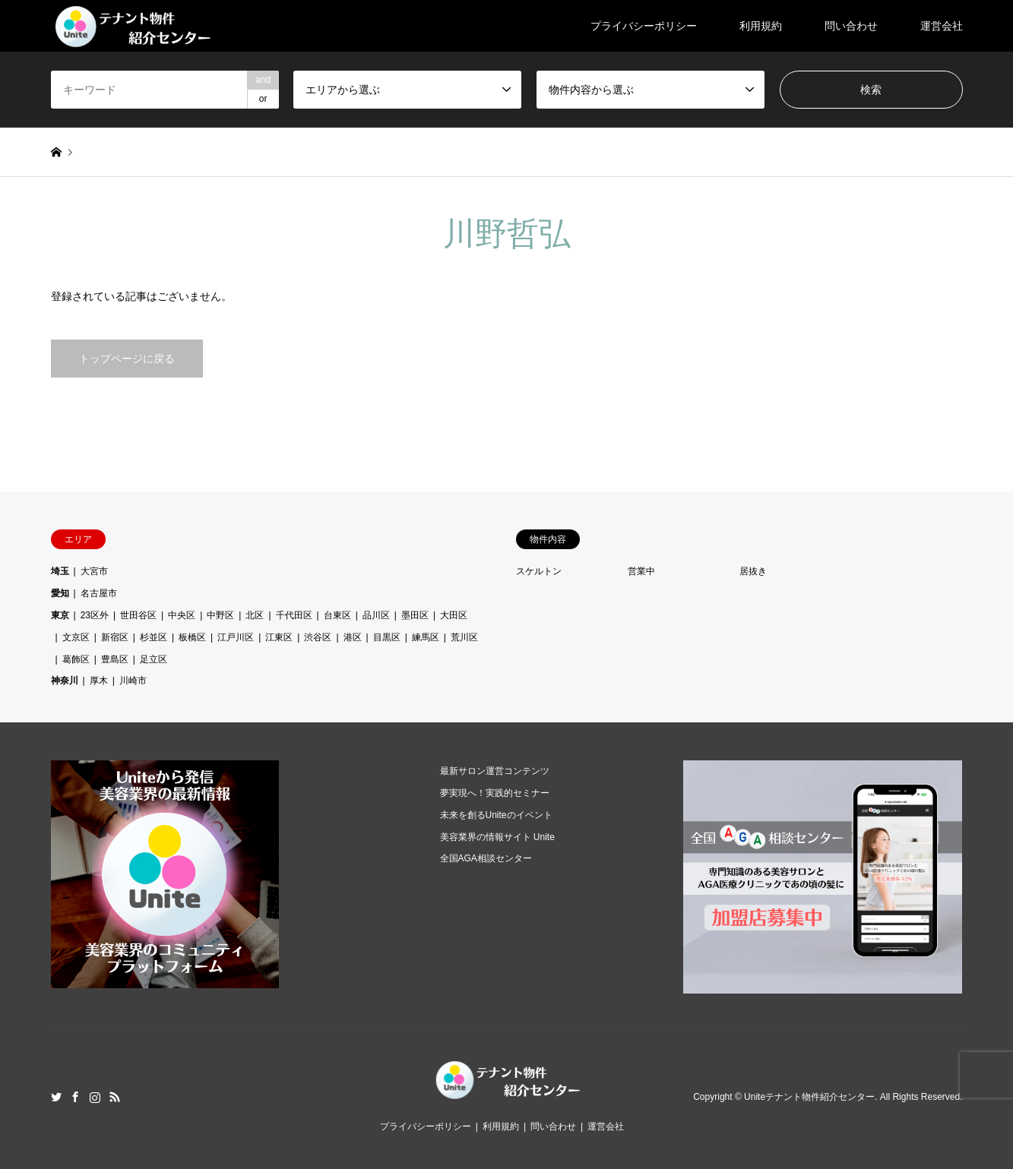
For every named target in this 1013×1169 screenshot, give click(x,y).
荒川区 (464, 637)
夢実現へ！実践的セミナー (494, 793)
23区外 (95, 615)
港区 (352, 637)
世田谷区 (138, 615)
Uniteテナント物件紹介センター (809, 1097)
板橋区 (192, 637)
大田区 (453, 615)
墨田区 (415, 615)
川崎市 (133, 680)
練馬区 (425, 637)
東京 (60, 615)
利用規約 (760, 26)
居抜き (753, 571)
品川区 (376, 615)
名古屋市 (99, 593)
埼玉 (60, 571)
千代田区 (294, 615)
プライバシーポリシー (643, 26)
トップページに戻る (127, 358)
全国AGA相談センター (486, 858)
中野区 (220, 615)
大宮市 (94, 571)
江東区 (279, 637)
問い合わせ (851, 26)
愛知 (60, 593)
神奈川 (64, 680)
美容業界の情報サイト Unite (497, 837)
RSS (114, 1097)
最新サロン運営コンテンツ (494, 771)
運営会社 (941, 26)
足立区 (153, 659)
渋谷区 (317, 637)
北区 (254, 615)
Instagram (95, 1097)
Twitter (56, 1097)
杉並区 (153, 637)
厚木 (99, 680)
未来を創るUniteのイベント (496, 815)
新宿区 (114, 637)
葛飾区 (76, 659)
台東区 (337, 615)
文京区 (76, 637)
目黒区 (386, 637)
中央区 (181, 615)
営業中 (641, 571)
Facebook (75, 1097)
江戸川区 (235, 637)
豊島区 (114, 659)
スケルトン (539, 571)
